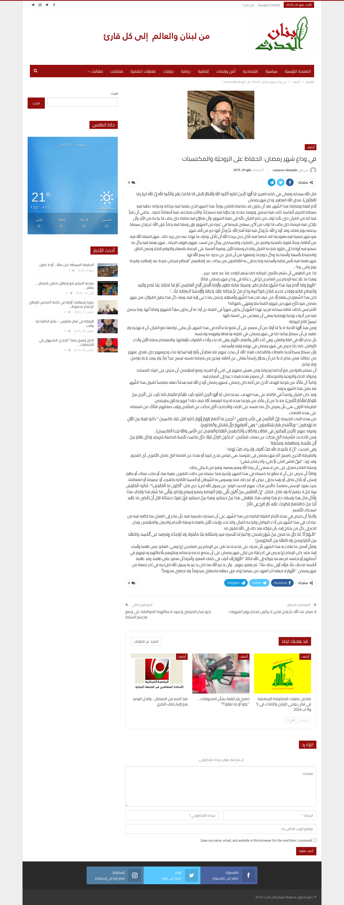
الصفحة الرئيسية (269, 5)
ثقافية (203, 71)
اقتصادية (250, 71)
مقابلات (116, 71)
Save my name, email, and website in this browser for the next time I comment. (256, 840)
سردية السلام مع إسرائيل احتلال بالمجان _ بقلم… (64, 285)
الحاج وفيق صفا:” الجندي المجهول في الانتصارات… (66, 342)
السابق (304, 720)
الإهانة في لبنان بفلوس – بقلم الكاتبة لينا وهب (65, 323)
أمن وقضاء (226, 71)
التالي (291, 720)
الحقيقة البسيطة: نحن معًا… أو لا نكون (66, 264)
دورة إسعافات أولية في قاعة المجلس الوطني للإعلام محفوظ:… (61, 304)
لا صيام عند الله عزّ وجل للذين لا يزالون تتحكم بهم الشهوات (272, 611)
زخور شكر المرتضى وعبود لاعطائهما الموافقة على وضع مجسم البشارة (168, 614)
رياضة (185, 71)
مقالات (97, 71)
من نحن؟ (248, 5)
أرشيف (311, 147)
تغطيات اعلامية (143, 71)
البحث (114, 93)
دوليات (168, 71)
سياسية (271, 71)
